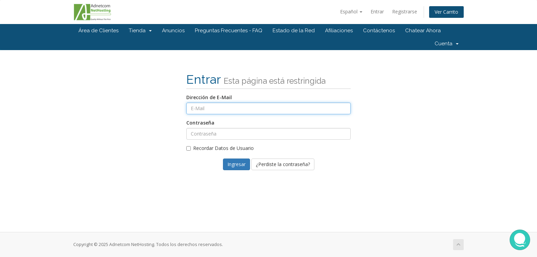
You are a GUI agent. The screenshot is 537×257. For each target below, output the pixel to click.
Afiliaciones (339, 30)
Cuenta (447, 43)
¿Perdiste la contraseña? (283, 164)
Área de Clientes (98, 30)
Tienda (140, 30)
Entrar (377, 11)
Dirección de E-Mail (209, 97)
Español (351, 11)
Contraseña (200, 122)
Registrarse (404, 11)
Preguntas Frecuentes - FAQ (228, 30)
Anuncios (173, 30)
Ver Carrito (446, 12)
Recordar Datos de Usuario (220, 148)
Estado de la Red (294, 30)
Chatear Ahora (423, 30)
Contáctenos (379, 30)
